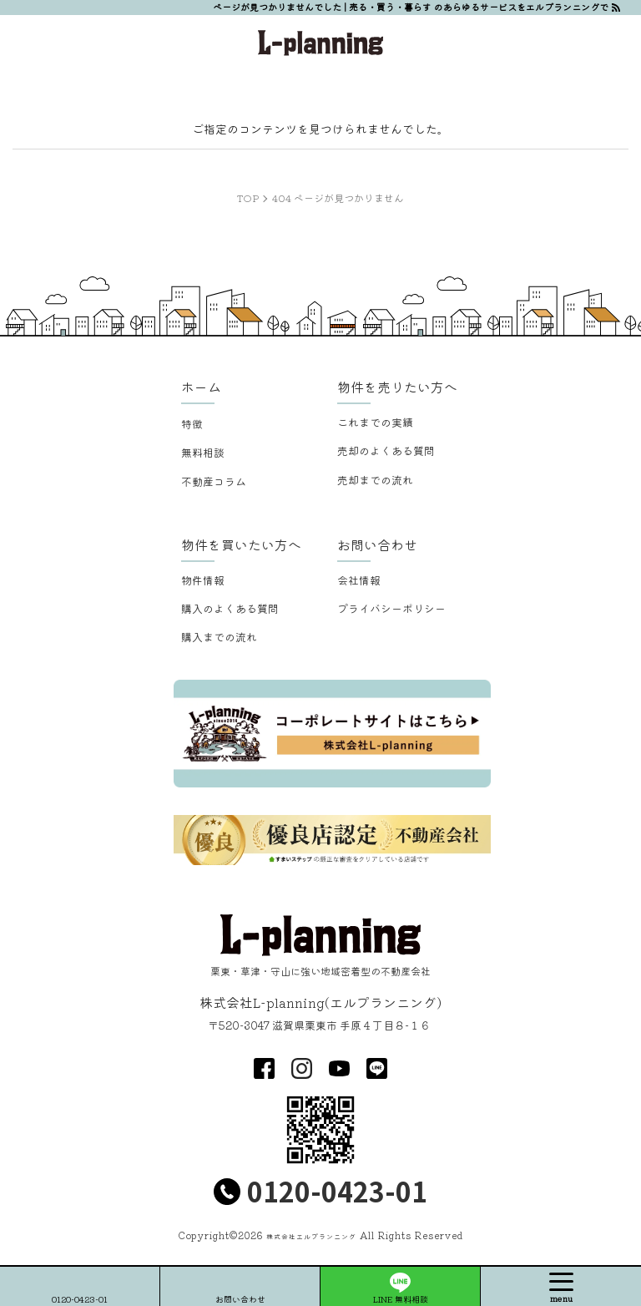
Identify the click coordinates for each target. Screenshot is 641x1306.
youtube (339, 1068)
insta (301, 1068)
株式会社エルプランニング (311, 1236)
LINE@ (376, 1068)
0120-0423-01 (337, 1191)
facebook (264, 1068)
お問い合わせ (240, 1299)
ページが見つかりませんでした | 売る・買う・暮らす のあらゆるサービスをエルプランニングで (410, 6)
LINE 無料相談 (400, 1299)
